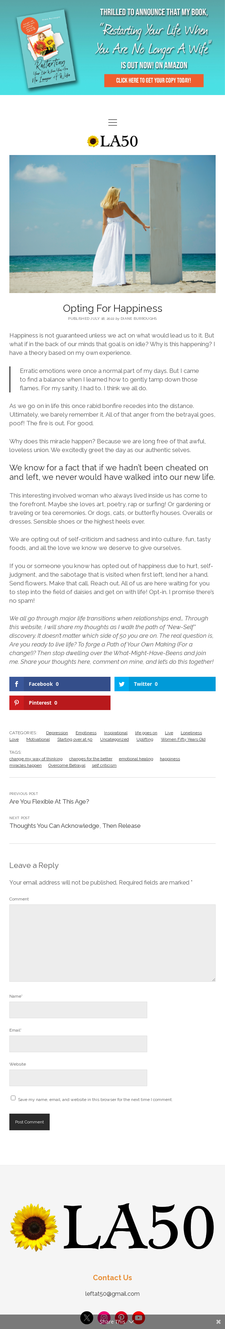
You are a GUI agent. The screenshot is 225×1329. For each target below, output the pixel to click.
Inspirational (115, 732)
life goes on (146, 732)
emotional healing (136, 758)
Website (17, 1064)
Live (169, 732)
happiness (170, 758)
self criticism (104, 765)
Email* (15, 1030)
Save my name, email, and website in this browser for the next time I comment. (95, 1099)
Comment (19, 899)
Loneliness (191, 732)
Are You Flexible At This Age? (49, 801)
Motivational (38, 739)
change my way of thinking (36, 758)
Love (14, 739)
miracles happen (25, 765)
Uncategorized (114, 739)
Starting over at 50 (75, 739)
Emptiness (86, 732)
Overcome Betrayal (66, 765)
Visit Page (112, 47)
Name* (16, 996)
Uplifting (144, 739)
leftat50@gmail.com (112, 1293)
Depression (57, 732)
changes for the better (90, 758)
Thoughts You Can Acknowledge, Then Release (75, 825)
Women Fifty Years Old (183, 739)
